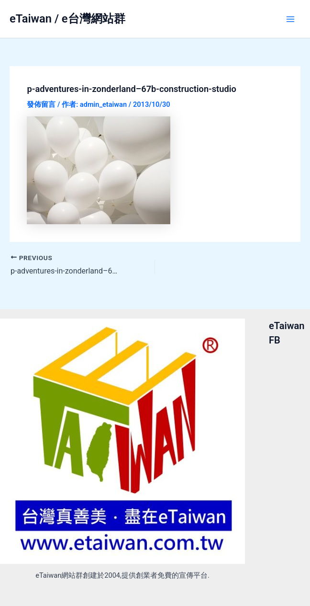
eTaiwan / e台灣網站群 (67, 18)
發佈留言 (41, 104)
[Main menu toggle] (290, 19)
